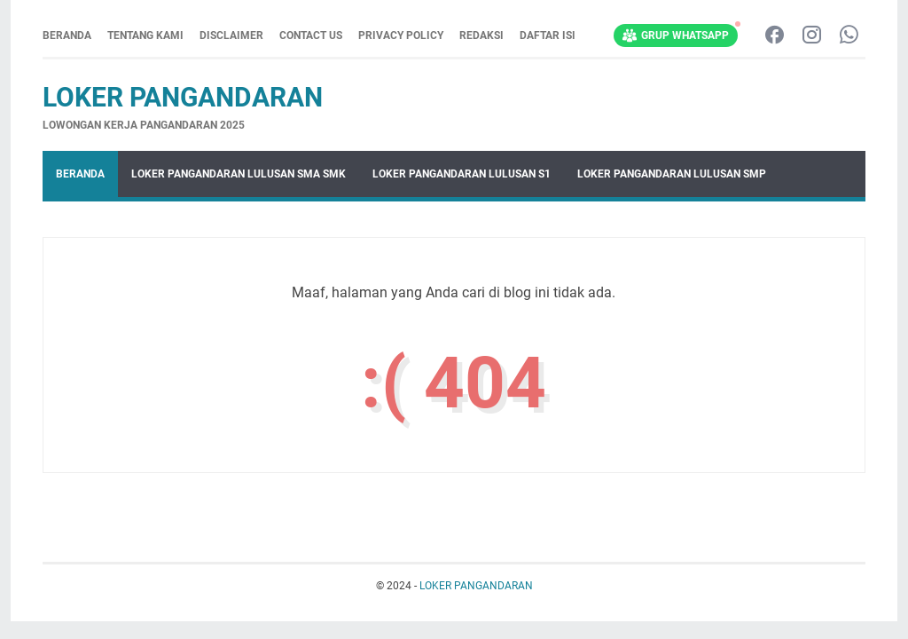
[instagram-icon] (812, 36)
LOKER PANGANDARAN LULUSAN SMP (671, 174)
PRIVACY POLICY (400, 35)
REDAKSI (481, 35)
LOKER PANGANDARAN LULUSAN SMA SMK (238, 174)
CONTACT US (310, 35)
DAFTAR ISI (547, 35)
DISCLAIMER (231, 35)
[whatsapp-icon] (849, 36)
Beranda (67, 35)
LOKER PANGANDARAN (183, 97)
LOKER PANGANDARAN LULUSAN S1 (461, 174)
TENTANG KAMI (145, 35)
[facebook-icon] (774, 36)
